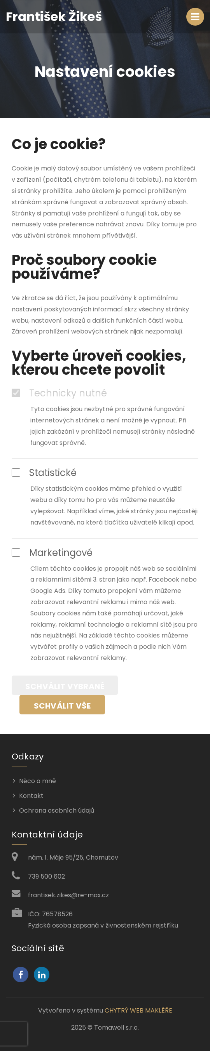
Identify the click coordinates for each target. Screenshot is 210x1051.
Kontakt (31, 795)
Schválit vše (62, 705)
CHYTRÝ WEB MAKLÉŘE (138, 1010)
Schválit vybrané (64, 686)
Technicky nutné (59, 393)
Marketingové (52, 553)
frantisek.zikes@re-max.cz (68, 895)
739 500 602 (46, 876)
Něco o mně (37, 781)
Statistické (44, 473)
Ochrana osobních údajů (56, 810)
